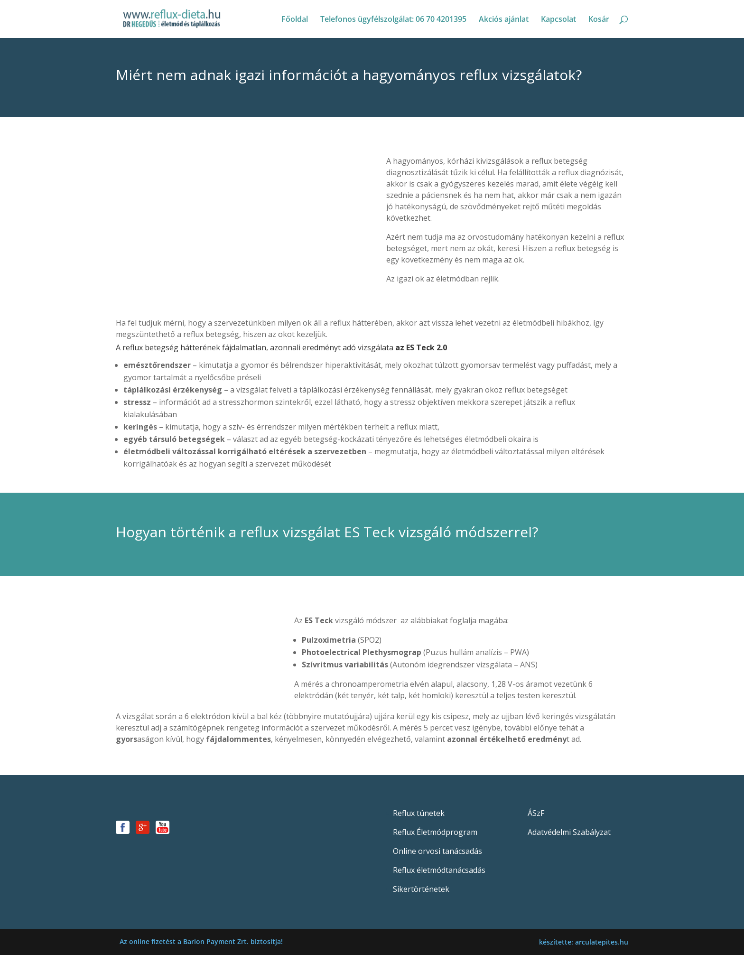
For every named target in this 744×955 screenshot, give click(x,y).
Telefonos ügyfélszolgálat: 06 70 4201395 (393, 20)
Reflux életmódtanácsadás (439, 870)
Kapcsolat (558, 20)
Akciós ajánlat (504, 20)
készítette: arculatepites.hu (583, 941)
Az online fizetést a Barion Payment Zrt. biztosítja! (201, 941)
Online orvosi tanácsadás (437, 851)
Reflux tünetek (419, 813)
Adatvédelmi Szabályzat (569, 832)
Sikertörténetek (421, 889)
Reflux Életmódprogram (435, 832)
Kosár (598, 20)
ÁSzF (536, 813)
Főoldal (294, 20)
